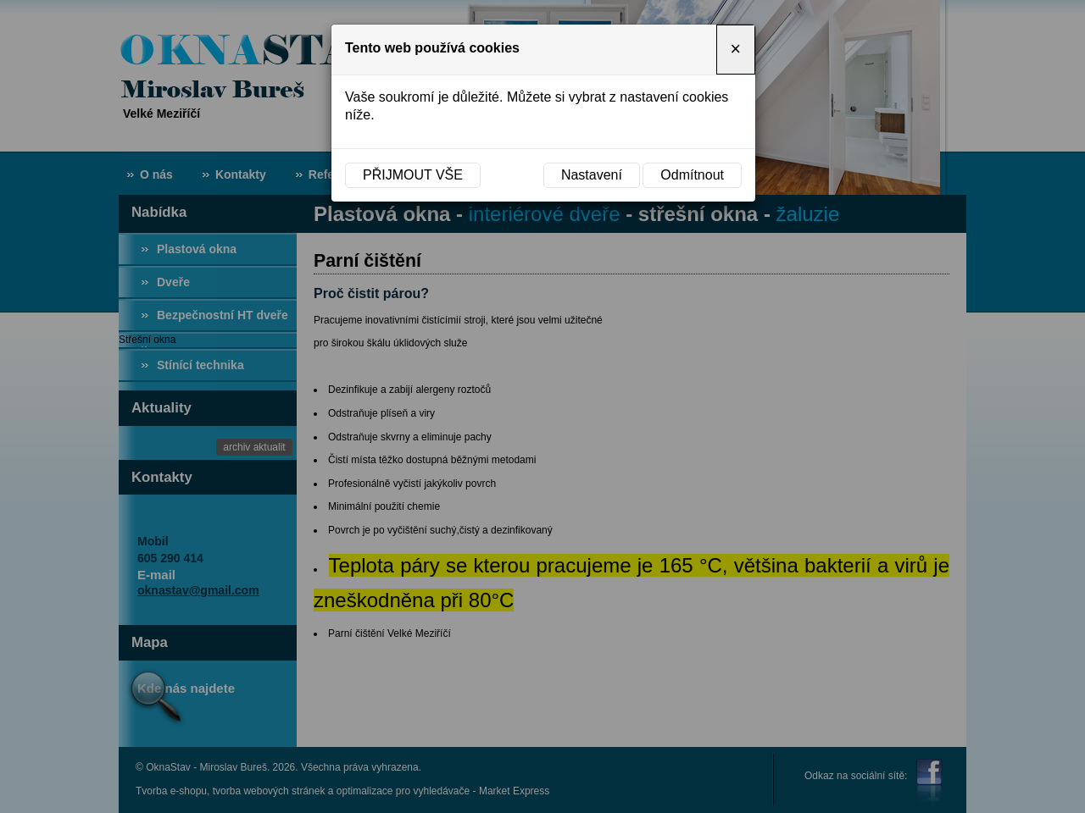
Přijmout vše (413, 175)
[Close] (735, 50)
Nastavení (591, 175)
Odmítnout (692, 175)
